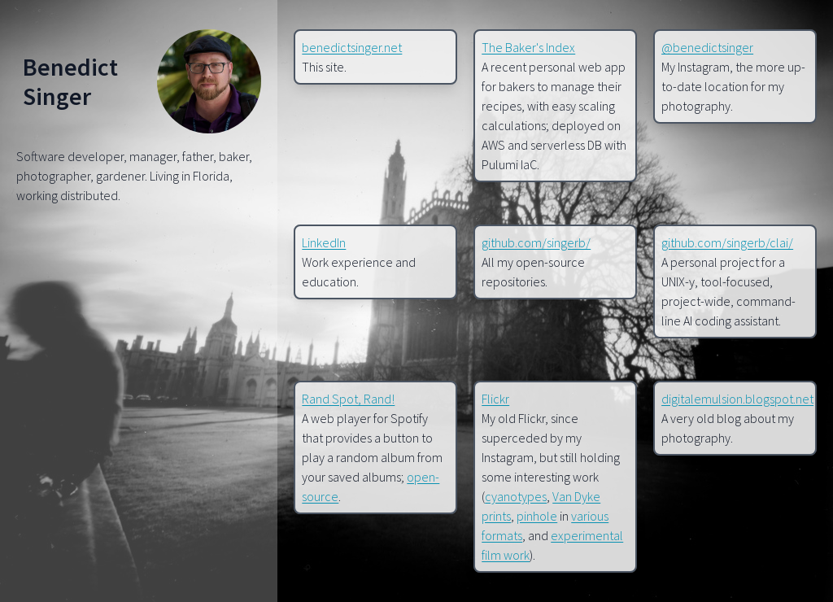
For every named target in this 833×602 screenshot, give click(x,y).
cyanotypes (516, 496)
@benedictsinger (707, 47)
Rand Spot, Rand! (348, 398)
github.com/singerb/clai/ (727, 242)
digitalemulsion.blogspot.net (737, 398)
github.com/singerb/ (536, 242)
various (589, 516)
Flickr (495, 398)
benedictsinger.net (352, 47)
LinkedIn (324, 242)
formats (502, 535)
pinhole (537, 516)
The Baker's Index (528, 47)
